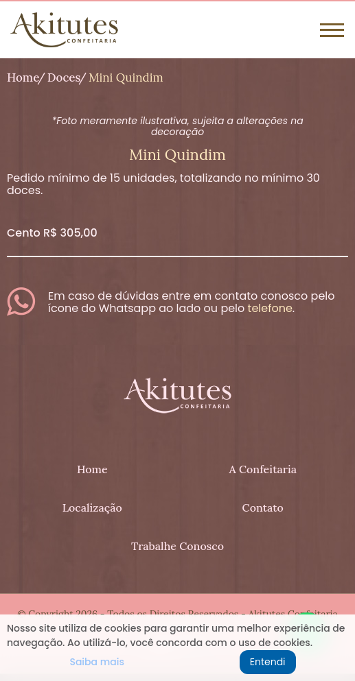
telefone (270, 308)
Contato (263, 507)
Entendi (268, 662)
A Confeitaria (263, 469)
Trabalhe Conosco (177, 546)
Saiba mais (96, 662)
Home (23, 77)
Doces (64, 77)
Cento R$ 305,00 (52, 233)
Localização (92, 507)
